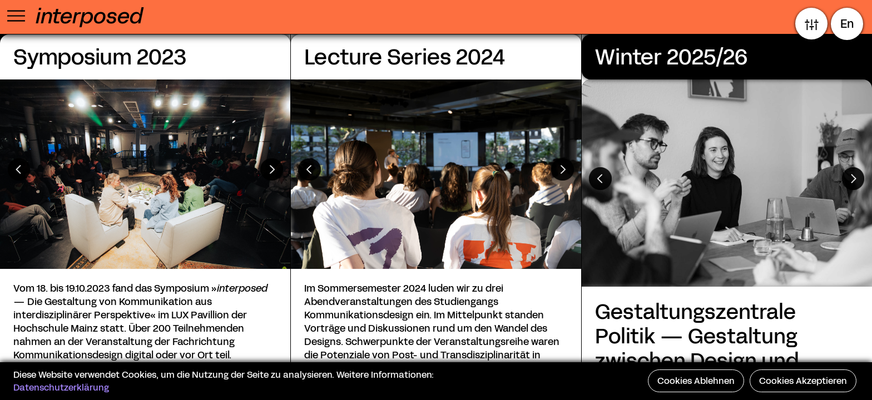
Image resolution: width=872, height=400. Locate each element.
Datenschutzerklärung (61, 387)
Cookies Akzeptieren (803, 380)
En (847, 24)
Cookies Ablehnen (696, 380)
